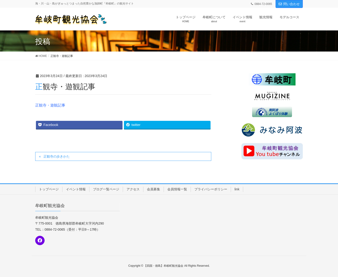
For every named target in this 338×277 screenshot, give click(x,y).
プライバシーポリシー (210, 189)
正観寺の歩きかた (56, 156)
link (236, 189)
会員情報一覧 (177, 189)
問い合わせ (289, 4)
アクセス (133, 189)
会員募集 (153, 189)
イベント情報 (76, 189)
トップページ (49, 189)
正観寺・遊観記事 (50, 105)
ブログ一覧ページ (106, 189)
